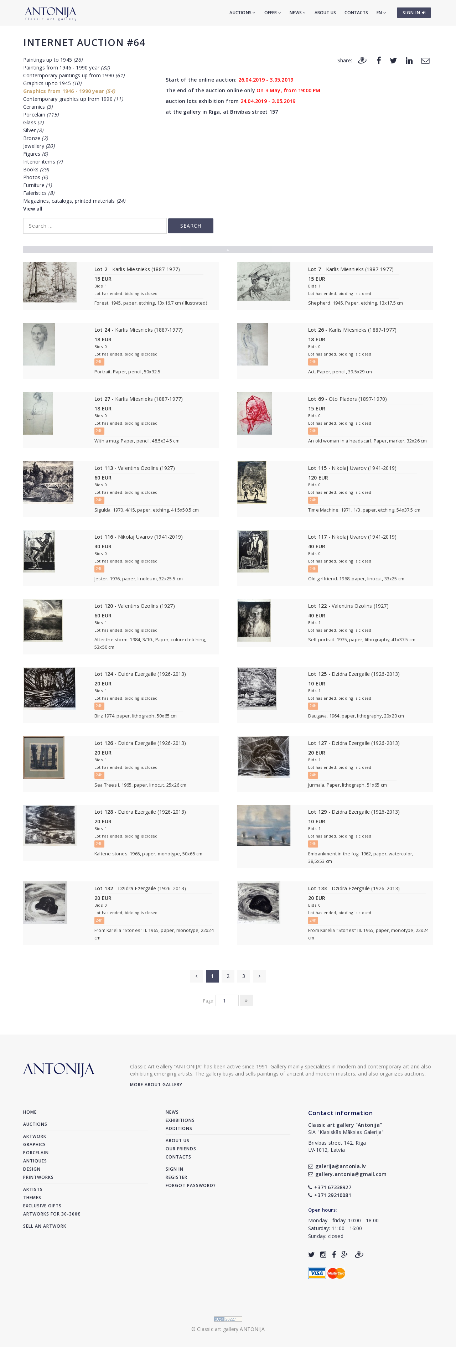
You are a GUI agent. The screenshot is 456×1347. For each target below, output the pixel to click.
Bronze (35, 138)
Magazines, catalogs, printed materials (74, 200)
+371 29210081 (329, 1195)
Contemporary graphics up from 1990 (73, 98)
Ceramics (37, 106)
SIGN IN (414, 13)
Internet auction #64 (84, 42)
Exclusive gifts (42, 1206)
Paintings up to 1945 (52, 59)
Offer (272, 13)
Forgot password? (191, 1185)
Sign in (174, 1169)
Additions (179, 1128)
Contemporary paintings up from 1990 (73, 75)
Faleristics (38, 193)
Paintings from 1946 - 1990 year (66, 67)
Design (32, 1169)
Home (30, 1112)
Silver (33, 130)
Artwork (34, 1136)
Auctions (242, 13)
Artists (33, 1189)
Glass (33, 122)
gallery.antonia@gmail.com (347, 1174)
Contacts (356, 13)
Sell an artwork (44, 1226)
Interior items (43, 161)
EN (381, 13)
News (298, 13)
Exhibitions (180, 1120)
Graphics (34, 1144)
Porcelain (40, 114)
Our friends (181, 1149)
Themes (32, 1198)
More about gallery (156, 1085)
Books (36, 169)
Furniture (37, 185)
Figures (35, 153)
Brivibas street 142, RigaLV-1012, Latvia (337, 1146)
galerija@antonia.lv (337, 1166)
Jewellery (39, 146)
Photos (35, 177)
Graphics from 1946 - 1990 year (69, 91)
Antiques (35, 1161)
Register (176, 1177)
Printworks (38, 1177)
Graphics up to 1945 (52, 83)
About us (325, 13)
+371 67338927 (329, 1187)
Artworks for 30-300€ (52, 1214)
